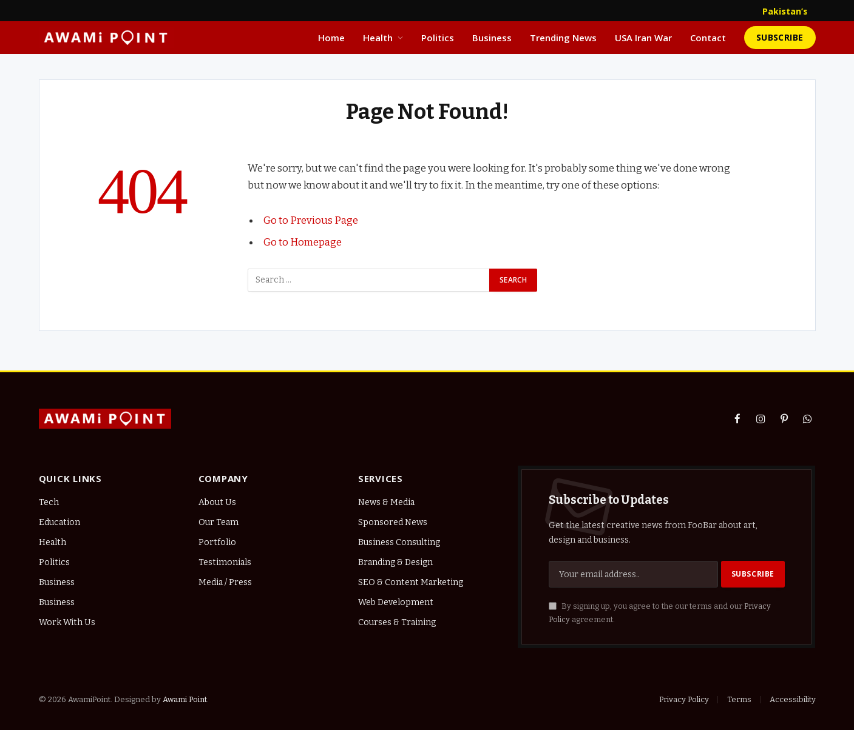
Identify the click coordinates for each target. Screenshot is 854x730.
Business (492, 38)
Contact (708, 38)
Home (331, 38)
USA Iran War (643, 38)
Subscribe (780, 37)
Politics (437, 38)
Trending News (563, 38)
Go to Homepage (302, 242)
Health (378, 38)
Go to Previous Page (310, 220)
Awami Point (185, 699)
